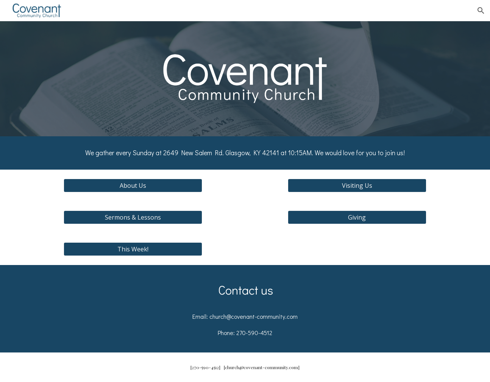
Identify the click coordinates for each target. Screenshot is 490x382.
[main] (245, 153)
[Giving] (357, 217)
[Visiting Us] (357, 185)
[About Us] (132, 185)
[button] (481, 11)
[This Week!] (132, 249)
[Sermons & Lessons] (132, 217)
